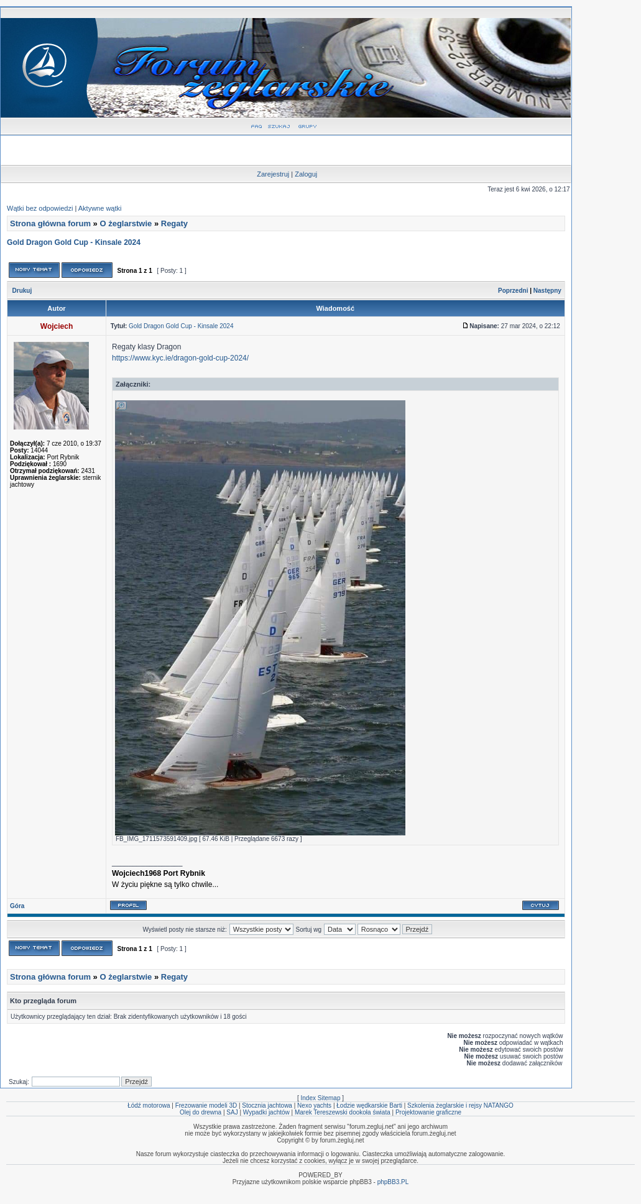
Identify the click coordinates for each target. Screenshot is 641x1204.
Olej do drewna (200, 1112)
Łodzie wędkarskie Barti (369, 1105)
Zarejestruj (273, 174)
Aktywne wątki (100, 208)
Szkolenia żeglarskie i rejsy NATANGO (460, 1105)
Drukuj (22, 290)
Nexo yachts (314, 1105)
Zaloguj (306, 174)
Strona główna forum (50, 223)
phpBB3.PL (393, 1182)
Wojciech (56, 326)
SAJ (231, 1112)
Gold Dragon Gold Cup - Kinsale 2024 (74, 242)
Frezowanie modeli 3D (206, 1105)
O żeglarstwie (125, 223)
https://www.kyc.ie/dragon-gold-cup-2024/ (180, 358)
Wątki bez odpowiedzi (40, 208)
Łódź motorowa (148, 1105)
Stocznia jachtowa (267, 1105)
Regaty (174, 223)
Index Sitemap (321, 1098)
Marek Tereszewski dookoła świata (342, 1112)
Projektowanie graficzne (428, 1112)
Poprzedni (513, 290)
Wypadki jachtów (266, 1112)
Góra (17, 906)
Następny (547, 290)
